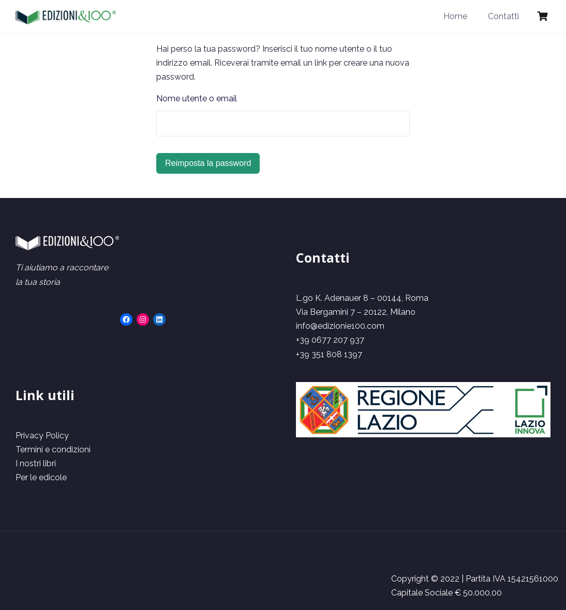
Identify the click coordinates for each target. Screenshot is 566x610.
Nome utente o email (196, 98)
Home (455, 16)
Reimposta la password (208, 163)
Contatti (503, 16)
